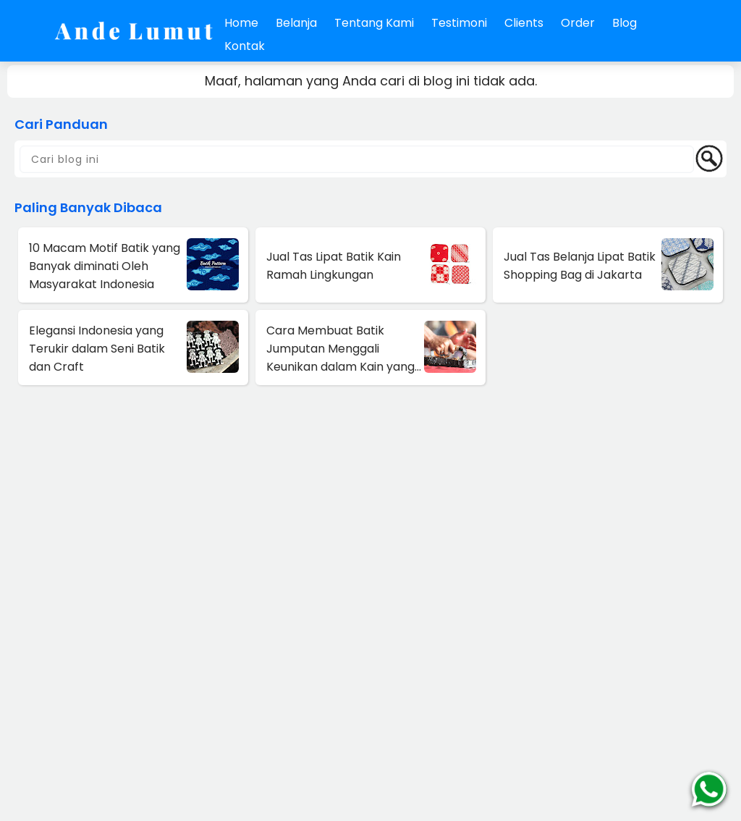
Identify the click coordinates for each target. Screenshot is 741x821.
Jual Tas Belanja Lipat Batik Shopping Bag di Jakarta (580, 265)
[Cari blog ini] (357, 159)
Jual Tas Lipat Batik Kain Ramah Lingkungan (333, 265)
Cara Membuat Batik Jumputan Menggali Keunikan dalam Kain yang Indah (340, 349)
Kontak (244, 46)
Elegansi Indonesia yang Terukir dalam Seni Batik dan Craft (97, 348)
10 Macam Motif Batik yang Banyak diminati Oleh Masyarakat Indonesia (104, 266)
